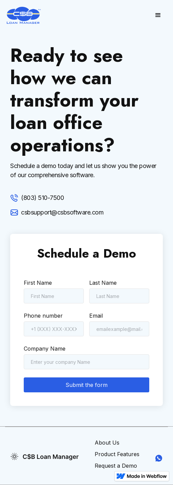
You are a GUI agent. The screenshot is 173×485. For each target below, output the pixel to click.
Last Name (103, 282)
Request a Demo (116, 465)
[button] (158, 15)
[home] (24, 15)
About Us (107, 442)
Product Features (117, 454)
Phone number (43, 315)
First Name (38, 282)
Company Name (44, 348)
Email (96, 315)
